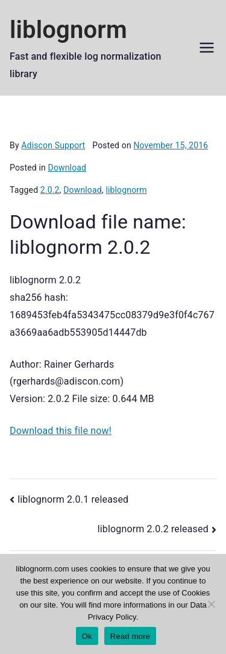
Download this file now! (60, 430)
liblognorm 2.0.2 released (153, 529)
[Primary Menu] (206, 47)
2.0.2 (50, 190)
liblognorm (68, 30)
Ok (87, 636)
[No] (211, 604)
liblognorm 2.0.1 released (72, 499)
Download (67, 167)
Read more (130, 636)
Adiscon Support (53, 145)
